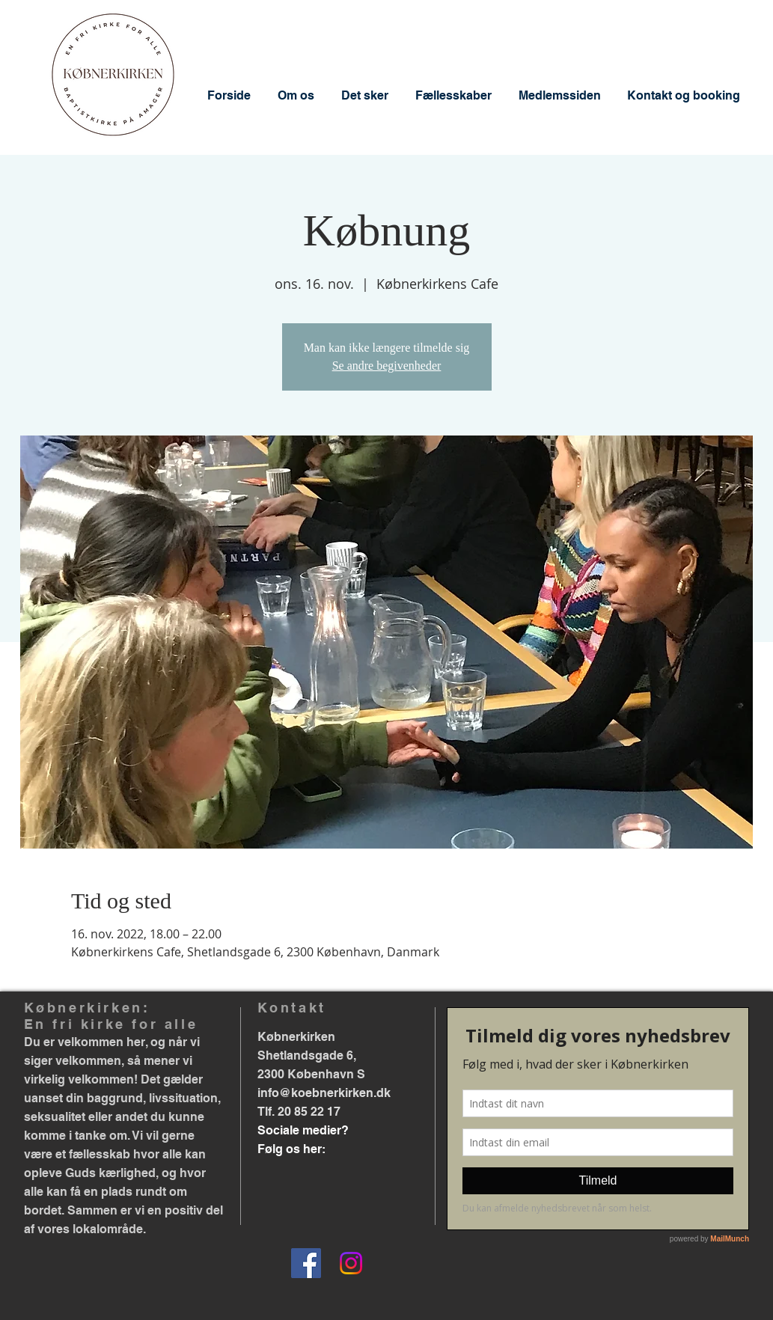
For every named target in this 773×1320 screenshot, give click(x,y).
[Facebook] (306, 1263)
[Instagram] (351, 1263)
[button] (296, 95)
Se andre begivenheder (387, 365)
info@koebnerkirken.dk (324, 1093)
